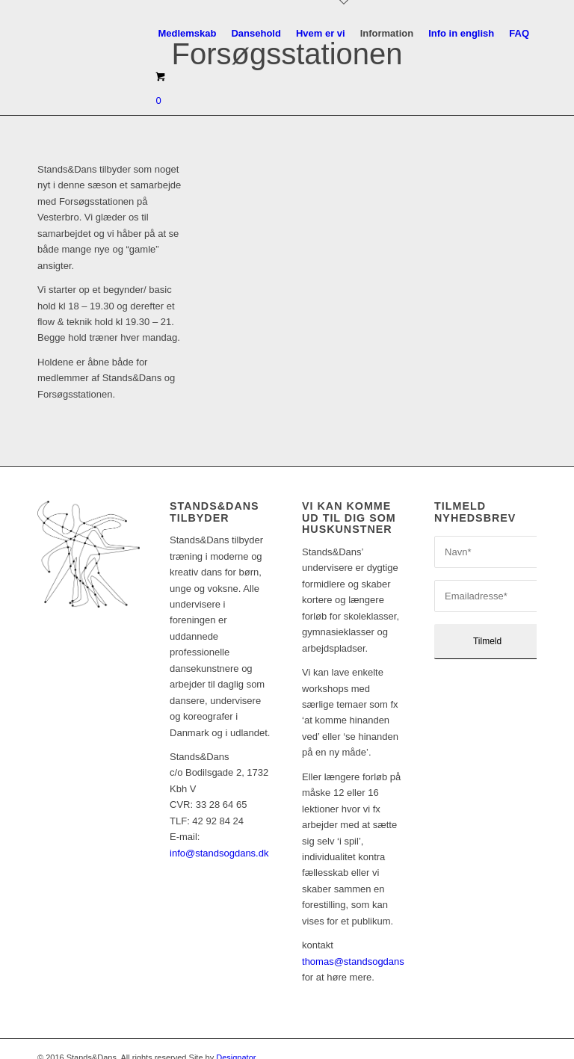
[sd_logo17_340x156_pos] (73, 33)
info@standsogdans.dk (219, 834)
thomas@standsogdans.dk (359, 942)
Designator (236, 1038)
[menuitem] (186, 33)
